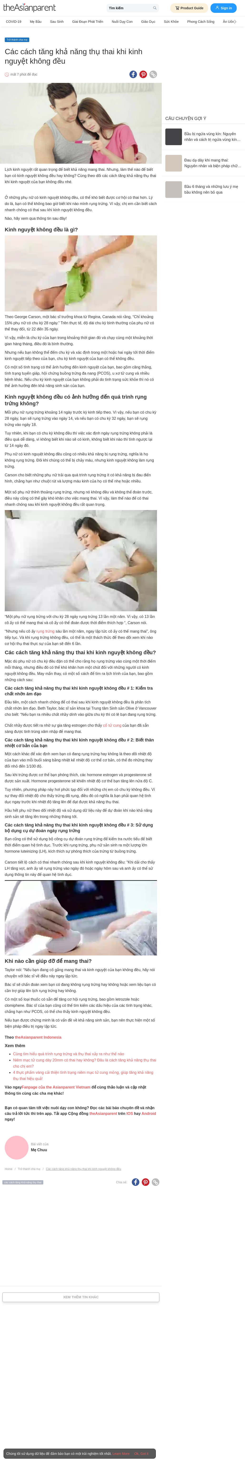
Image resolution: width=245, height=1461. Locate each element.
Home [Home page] (8, 1164)
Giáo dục (135, 22)
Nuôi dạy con (111, 22)
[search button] (155, 8)
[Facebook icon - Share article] (133, 69)
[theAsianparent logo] (30, 8)
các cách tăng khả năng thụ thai (22, 1177)
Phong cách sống (182, 22)
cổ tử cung (112, 721)
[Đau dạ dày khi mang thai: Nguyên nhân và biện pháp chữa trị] (203, 158)
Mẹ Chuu (39, 1145)
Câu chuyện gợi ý (185, 113)
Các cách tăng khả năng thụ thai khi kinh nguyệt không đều (83, 1164)
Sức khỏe (155, 22)
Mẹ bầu (33, 22)
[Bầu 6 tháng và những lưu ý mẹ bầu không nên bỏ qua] (203, 185)
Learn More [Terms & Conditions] (121, 1454)
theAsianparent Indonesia (38, 1033)
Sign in (223, 7)
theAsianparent (103, 1109)
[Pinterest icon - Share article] (143, 69)
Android (149, 1109)
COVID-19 (13, 22)
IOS (129, 1109)
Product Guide (189, 8)
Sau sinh (51, 22)
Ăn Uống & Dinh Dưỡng (219, 22)
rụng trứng (45, 627)
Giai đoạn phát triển (79, 22)
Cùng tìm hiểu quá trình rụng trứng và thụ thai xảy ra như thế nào (68, 1049)
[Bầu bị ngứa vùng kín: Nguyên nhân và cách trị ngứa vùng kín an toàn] (203, 132)
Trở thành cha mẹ (17, 34)
